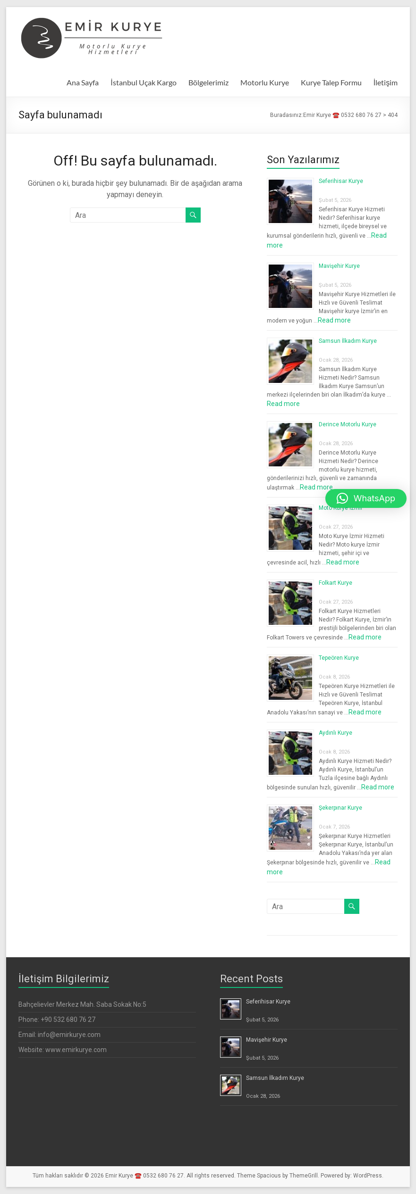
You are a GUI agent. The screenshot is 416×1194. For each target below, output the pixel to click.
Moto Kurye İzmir (341, 508)
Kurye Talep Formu (331, 82)
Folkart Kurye (335, 583)
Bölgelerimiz (208, 82)
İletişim (386, 82)
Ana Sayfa (83, 82)
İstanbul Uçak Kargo (143, 82)
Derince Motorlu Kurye (347, 424)
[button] (366, 498)
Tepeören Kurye (339, 658)
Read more (334, 320)
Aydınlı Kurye (335, 733)
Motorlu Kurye (264, 82)
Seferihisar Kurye (341, 181)
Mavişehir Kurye (339, 266)
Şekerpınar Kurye (340, 807)
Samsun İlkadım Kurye (348, 341)
